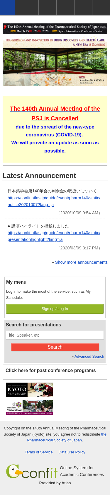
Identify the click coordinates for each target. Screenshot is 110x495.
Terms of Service (39, 452)
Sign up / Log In (55, 308)
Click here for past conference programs (51, 370)
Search (55, 347)
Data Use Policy (72, 452)
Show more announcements (81, 262)
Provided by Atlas (55, 483)
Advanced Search (89, 356)
